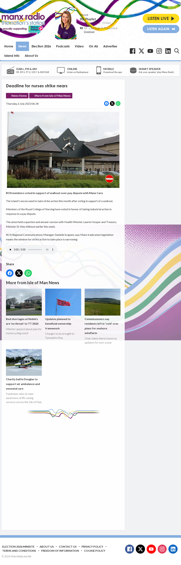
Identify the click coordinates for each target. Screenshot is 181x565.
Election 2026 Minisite (18, 546)
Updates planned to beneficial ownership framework (63, 309)
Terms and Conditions (19, 550)
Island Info (12, 55)
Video (79, 46)
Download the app (112, 72)
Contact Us (68, 546)
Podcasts (63, 46)
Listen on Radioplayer (78, 72)
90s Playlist (88, 19)
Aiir (29, 556)
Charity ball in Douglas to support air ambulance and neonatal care (24, 369)
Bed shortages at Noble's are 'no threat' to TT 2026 (24, 307)
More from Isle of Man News (53, 95)
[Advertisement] (70, 472)
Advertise (110, 46)
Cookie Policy (94, 550)
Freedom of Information (60, 550)
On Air (93, 46)
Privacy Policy (92, 546)
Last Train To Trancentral (103, 28)
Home (8, 46)
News (22, 46)
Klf (85, 28)
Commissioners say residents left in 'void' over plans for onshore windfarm (102, 311)
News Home (19, 95)
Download (89, 31)
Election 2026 (41, 46)
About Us (31, 55)
